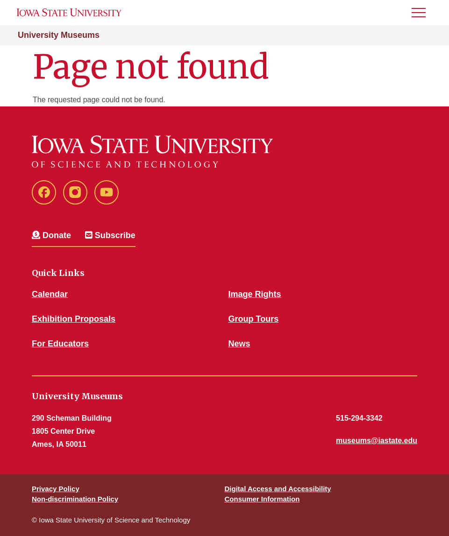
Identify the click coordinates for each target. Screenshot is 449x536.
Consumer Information (262, 499)
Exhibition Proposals (73, 319)
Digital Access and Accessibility (278, 489)
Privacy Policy (55, 489)
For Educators (60, 343)
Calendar (50, 294)
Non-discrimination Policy (75, 499)
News (239, 343)
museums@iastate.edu (376, 440)
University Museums (59, 35)
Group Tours (253, 319)
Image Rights (254, 294)
